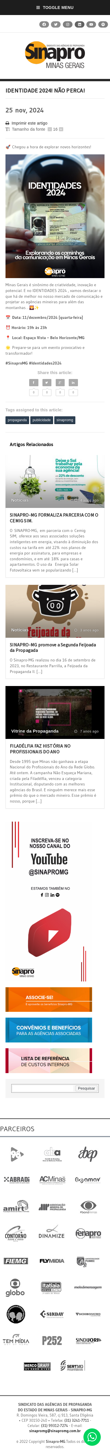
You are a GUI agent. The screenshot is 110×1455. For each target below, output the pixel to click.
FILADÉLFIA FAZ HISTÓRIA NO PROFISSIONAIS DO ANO (40, 748)
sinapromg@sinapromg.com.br (55, 1430)
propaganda (17, 420)
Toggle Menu (55, 7)
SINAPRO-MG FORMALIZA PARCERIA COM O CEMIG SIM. (54, 517)
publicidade (42, 420)
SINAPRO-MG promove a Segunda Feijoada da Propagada (53, 647)
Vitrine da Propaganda (35, 731)
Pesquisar (86, 1088)
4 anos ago (86, 500)
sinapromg (65, 420)
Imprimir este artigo (26, 123)
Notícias (20, 500)
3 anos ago (86, 630)
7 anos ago (86, 731)
